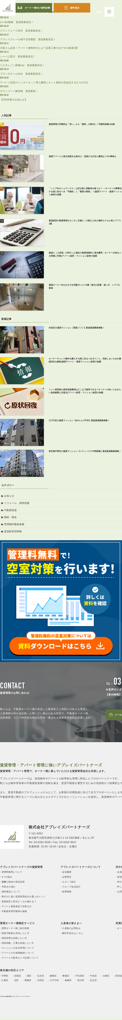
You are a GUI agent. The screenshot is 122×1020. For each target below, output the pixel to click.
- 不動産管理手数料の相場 (13, 914)
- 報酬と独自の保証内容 (12, 884)
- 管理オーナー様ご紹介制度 (14, 930)
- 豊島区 (65, 978)
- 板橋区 (67, 982)
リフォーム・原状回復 (17, 503)
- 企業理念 (66, 879)
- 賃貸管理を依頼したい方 (13, 940)
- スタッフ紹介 (68, 884)
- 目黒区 (17, 978)
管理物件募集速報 (14, 526)
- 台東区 (105, 978)
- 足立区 (93, 982)
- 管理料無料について (11, 874)
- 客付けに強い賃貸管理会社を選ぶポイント (22, 899)
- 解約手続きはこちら (72, 935)
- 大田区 (40, 982)
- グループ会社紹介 (71, 889)
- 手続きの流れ (7, 889)
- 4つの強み (6, 879)
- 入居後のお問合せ (71, 930)
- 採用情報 (66, 894)
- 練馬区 (52, 978)
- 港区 (28, 978)
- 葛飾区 (27, 982)
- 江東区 (4, 982)
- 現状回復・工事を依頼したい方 (17, 945)
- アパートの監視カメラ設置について (19, 960)
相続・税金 (10, 518)
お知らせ (9, 496)
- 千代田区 (79, 978)
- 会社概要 (66, 874)
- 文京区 (40, 978)
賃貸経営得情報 (13, 533)
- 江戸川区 (53, 982)
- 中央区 (93, 978)
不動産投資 (10, 511)
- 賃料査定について (10, 894)
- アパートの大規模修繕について (17, 955)
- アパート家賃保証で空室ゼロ (16, 909)
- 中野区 (4, 978)
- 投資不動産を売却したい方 (14, 935)
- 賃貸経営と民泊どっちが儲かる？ (18, 904)
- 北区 (16, 982)
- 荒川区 (80, 982)
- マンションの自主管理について (17, 950)
